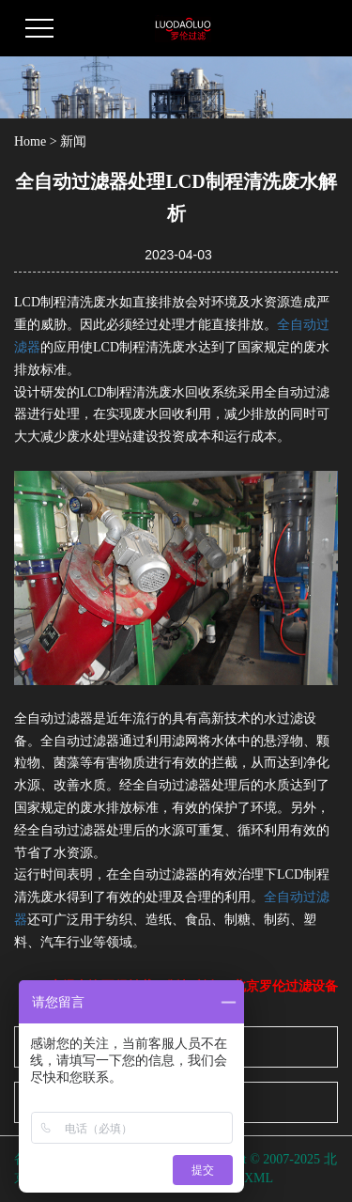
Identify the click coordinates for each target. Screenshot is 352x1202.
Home (30, 141)
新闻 (73, 141)
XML (258, 1178)
